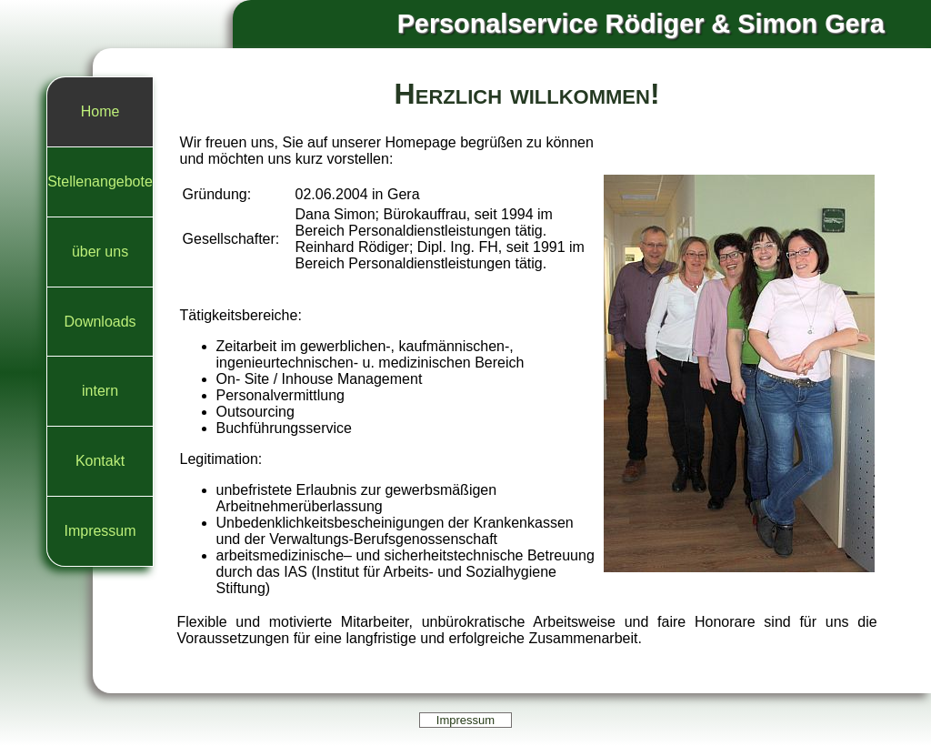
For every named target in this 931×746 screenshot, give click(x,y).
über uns (100, 251)
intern (100, 390)
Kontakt (100, 461)
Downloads (99, 321)
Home (100, 111)
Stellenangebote (100, 181)
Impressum (99, 531)
